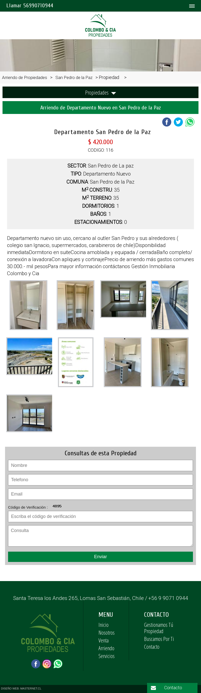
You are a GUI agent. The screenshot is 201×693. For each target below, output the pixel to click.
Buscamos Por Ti (159, 638)
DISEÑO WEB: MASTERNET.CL (21, 688)
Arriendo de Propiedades (24, 77)
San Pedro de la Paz (73, 77)
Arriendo (106, 648)
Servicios (106, 656)
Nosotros (106, 632)
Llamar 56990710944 (29, 5)
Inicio (103, 624)
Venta (103, 640)
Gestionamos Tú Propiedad (158, 628)
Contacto (151, 646)
